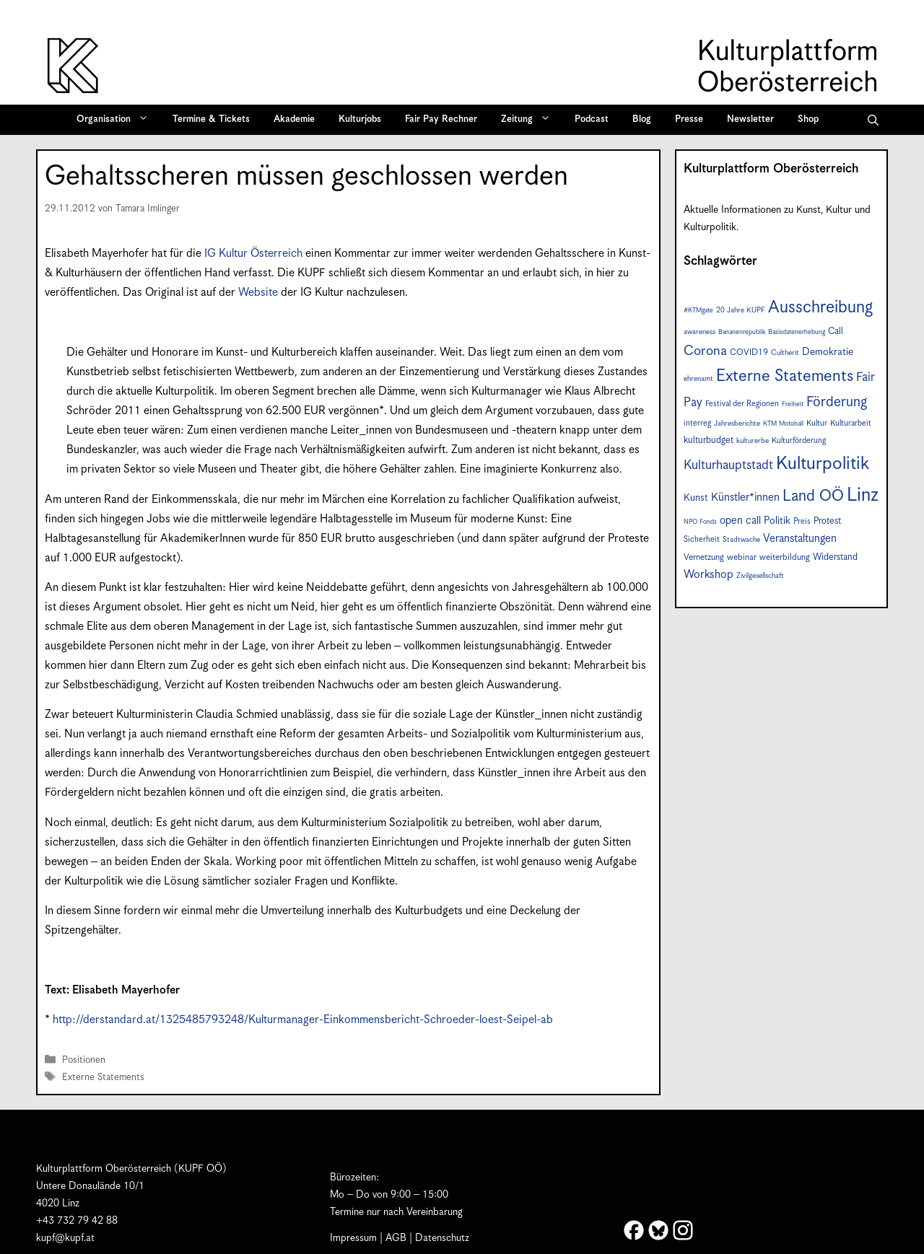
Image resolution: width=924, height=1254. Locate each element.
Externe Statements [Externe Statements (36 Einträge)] (784, 376)
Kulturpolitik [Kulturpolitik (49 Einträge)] (822, 464)
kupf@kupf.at (65, 1238)
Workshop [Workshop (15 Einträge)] (708, 575)
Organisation (117, 120)
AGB (395, 1238)
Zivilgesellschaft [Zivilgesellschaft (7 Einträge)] (760, 575)
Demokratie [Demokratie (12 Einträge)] (827, 352)
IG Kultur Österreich (253, 253)
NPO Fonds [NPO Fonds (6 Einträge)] (700, 522)
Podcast (592, 119)
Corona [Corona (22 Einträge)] (705, 351)
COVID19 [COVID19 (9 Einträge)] (749, 352)
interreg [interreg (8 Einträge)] (697, 423)
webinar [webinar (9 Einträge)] (742, 557)
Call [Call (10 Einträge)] (835, 331)
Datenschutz (442, 1238)
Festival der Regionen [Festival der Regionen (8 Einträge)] (742, 403)
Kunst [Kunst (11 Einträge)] (696, 498)
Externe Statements (103, 1077)
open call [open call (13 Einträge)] (740, 520)
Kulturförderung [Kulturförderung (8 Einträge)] (799, 440)
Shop (808, 119)
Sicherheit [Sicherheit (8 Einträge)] (702, 539)
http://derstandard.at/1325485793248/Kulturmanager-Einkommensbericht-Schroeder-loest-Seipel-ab (303, 1020)
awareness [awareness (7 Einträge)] (699, 332)
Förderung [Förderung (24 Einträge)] (836, 402)
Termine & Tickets (211, 119)
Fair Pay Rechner (441, 119)
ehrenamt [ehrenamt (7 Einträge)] (698, 378)
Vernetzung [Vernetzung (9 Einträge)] (704, 557)
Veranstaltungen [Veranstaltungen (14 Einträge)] (800, 538)
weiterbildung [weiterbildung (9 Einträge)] (784, 557)
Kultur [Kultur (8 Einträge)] (816, 423)
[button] (873, 119)
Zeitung (530, 120)
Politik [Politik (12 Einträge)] (777, 521)
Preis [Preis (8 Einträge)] (802, 521)
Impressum (353, 1238)
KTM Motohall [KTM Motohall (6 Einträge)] (783, 424)
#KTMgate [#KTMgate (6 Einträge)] (698, 311)
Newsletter (750, 119)
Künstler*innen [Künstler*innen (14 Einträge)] (745, 497)
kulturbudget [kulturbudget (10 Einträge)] (708, 440)
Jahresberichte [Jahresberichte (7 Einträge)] (737, 423)
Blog (641, 119)
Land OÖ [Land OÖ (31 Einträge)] (813, 496)
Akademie (294, 119)
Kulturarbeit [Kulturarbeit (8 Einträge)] (850, 423)
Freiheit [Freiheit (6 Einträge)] (792, 404)
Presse (689, 119)
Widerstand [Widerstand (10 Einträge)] (835, 557)
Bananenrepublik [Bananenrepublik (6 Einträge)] (741, 332)
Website (258, 292)
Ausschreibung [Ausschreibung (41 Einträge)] (820, 307)
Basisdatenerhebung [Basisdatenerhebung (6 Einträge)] (796, 332)
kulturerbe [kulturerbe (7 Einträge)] (752, 441)
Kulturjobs (360, 119)
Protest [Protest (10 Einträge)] (827, 521)
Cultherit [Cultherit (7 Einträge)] (785, 352)
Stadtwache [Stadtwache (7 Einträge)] (741, 539)
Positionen (83, 1060)
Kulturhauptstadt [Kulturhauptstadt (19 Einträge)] (728, 465)
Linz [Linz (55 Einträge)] (863, 495)
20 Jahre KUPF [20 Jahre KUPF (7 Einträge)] (740, 310)
